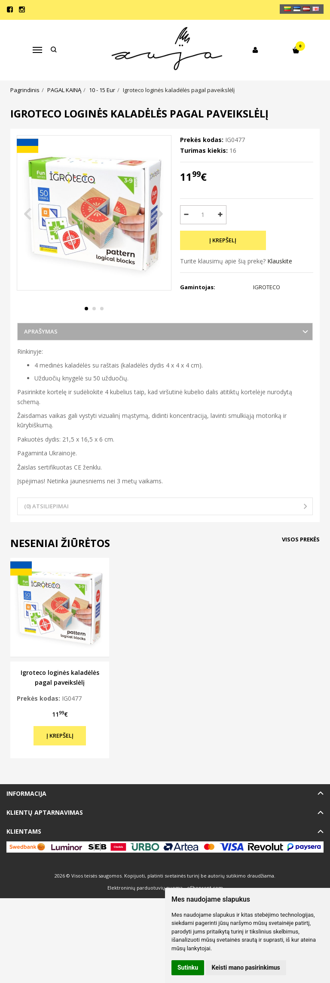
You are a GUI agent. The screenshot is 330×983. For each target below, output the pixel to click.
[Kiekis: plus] (220, 214)
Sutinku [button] (187, 967)
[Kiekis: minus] (186, 214)
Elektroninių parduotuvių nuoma (145, 907)
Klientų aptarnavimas (44, 832)
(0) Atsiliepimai (46, 526)
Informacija (26, 813)
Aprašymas (41, 351)
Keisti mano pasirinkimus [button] (246, 967)
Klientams (23, 851)
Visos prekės (301, 559)
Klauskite (279, 261)
